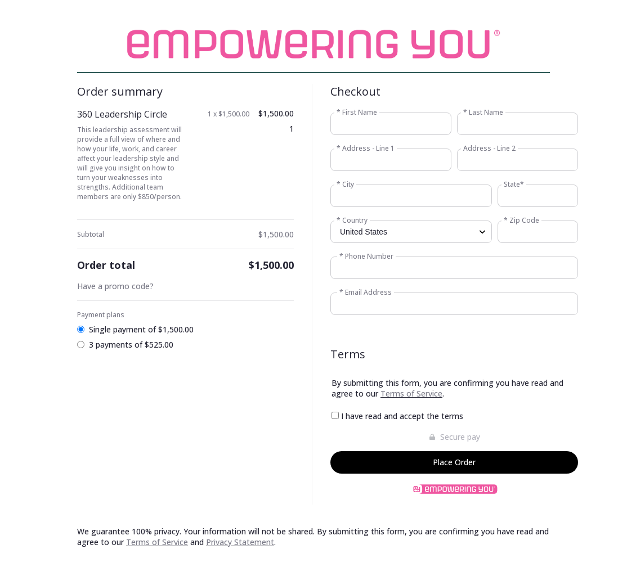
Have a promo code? (115, 286)
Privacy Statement (240, 542)
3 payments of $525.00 (131, 344)
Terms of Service (411, 393)
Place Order (454, 462)
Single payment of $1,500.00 (141, 329)
